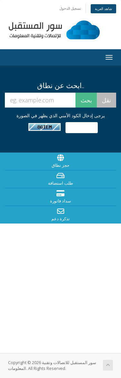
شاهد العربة (103, 8)
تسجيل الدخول (70, 8)
